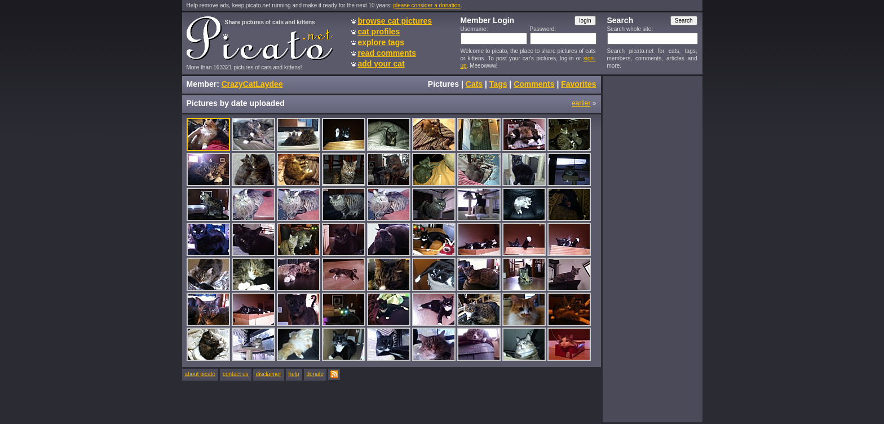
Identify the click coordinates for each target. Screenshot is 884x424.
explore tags (381, 42)
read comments (387, 53)
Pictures (443, 84)
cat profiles (379, 31)
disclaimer (268, 374)
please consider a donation (427, 5)
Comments (534, 84)
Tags (498, 84)
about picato (200, 374)
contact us (236, 374)
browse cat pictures (395, 20)
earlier (581, 103)
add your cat (381, 63)
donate (315, 374)
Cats (474, 84)
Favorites (578, 84)
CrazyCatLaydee (252, 84)
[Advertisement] (652, 249)
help (294, 374)
